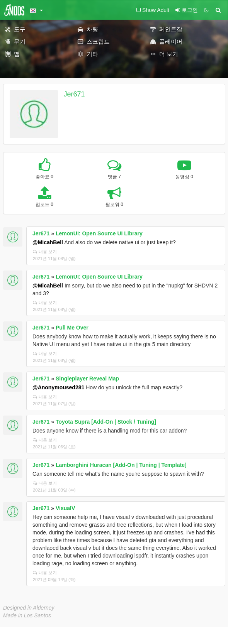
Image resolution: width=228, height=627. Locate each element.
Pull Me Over (72, 327)
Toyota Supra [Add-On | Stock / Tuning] (106, 422)
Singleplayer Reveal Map (87, 378)
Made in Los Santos (27, 615)
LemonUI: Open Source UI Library (99, 233)
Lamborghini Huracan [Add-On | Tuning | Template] (121, 465)
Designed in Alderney (28, 608)
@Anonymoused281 (58, 387)
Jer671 (74, 94)
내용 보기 (45, 251)
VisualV (65, 508)
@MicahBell (47, 242)
